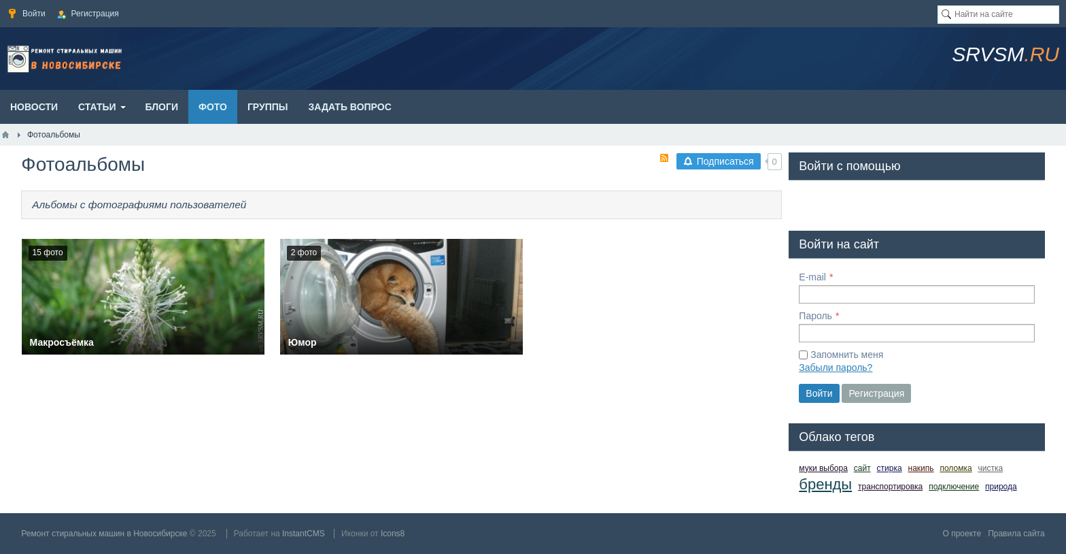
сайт (862, 468)
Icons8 (393, 533)
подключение (954, 486)
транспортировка (890, 486)
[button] (810, 203)
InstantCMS (303, 533)
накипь (921, 468)
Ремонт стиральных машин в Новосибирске (104, 533)
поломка (956, 468)
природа (1001, 486)
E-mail (812, 277)
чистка (990, 468)
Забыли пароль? (835, 367)
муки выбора (823, 468)
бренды (825, 484)
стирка (889, 468)
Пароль (815, 315)
